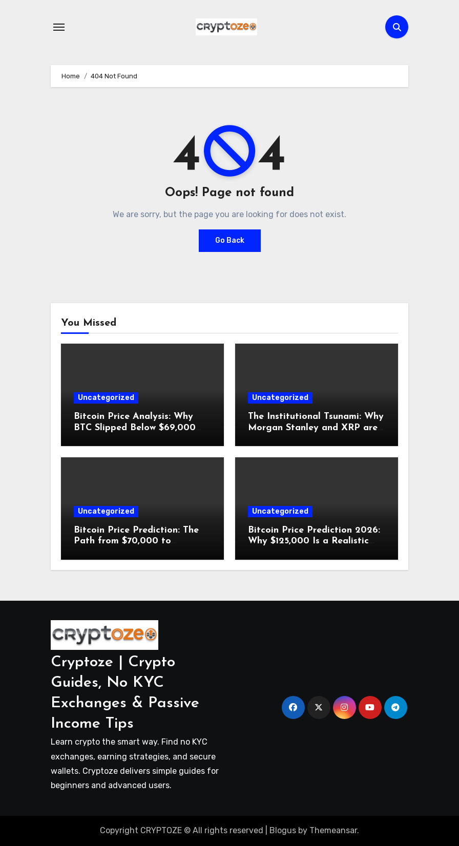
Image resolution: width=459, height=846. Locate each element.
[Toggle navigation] (59, 27)
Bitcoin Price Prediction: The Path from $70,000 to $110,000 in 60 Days (136, 541)
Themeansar (333, 830)
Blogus (282, 830)
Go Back (229, 240)
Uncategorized (106, 397)
